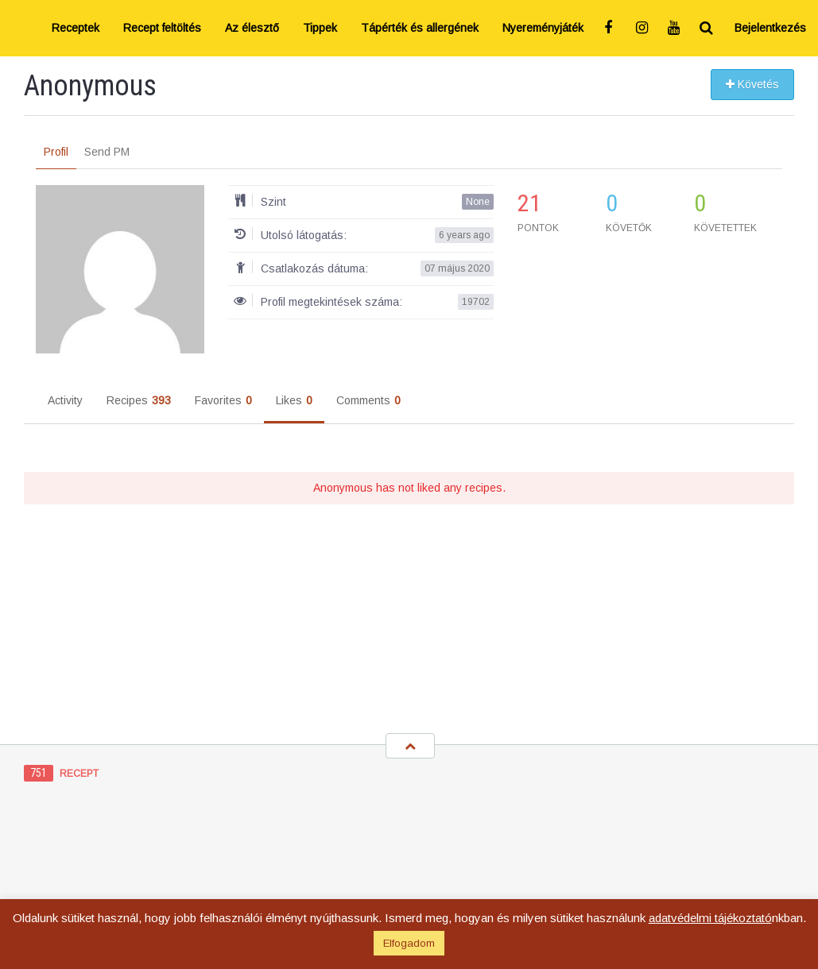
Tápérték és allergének (420, 27)
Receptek (75, 27)
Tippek (320, 27)
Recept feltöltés (162, 27)
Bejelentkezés (770, 27)
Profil (56, 151)
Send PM (107, 151)
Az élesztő (252, 27)
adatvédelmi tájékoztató (710, 918)
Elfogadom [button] (409, 943)
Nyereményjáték (542, 27)
